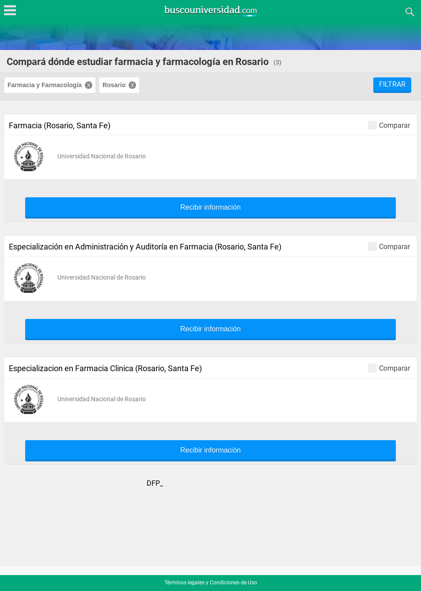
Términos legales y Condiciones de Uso (210, 582)
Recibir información (210, 207)
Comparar (389, 125)
